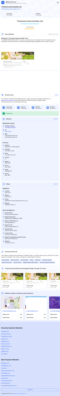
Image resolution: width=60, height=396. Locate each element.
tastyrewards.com (6, 346)
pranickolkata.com (32, 311)
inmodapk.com (5, 373)
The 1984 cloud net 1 (10, 127)
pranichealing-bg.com (9, 311)
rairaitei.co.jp (5, 331)
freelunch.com (5, 344)
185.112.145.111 (8, 131)
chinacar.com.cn (6, 334)
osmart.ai (4, 368)
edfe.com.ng (5, 349)
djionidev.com (5, 363)
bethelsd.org (5, 341)
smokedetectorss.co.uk (8, 375)
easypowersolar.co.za (7, 370)
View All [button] (57, 95)
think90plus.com (6, 365)
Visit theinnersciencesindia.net (10, 9)
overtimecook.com (6, 380)
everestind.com (5, 383)
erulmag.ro (4, 354)
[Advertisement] (30, 47)
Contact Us (30, 389)
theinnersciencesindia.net (7, 100)
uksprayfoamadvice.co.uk (8, 385)
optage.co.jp (4, 351)
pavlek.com (4, 378)
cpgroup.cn (4, 339)
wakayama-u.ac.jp (6, 336)
